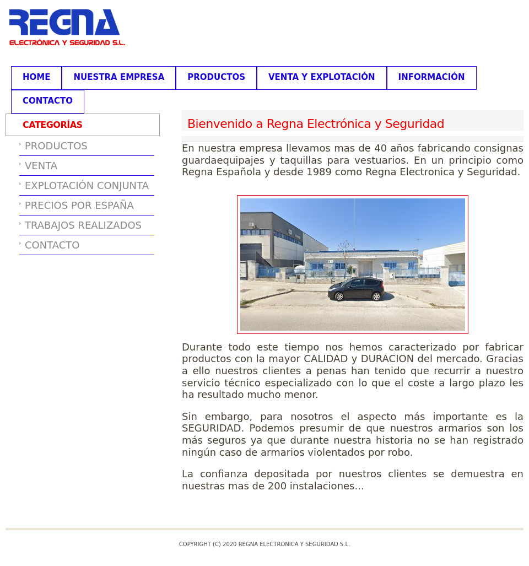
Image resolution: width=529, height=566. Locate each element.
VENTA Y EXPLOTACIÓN (321, 77)
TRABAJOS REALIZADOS (83, 225)
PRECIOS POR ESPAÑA (79, 205)
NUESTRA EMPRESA (118, 77)
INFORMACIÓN (431, 77)
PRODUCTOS (216, 77)
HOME (36, 77)
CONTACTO (48, 101)
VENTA (41, 165)
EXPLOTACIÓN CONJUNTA (87, 185)
